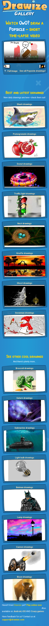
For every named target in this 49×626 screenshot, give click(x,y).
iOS (24, 611)
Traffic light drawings (24, 193)
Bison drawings (24, 577)
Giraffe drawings (24, 253)
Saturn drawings (24, 398)
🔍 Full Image (11, 71)
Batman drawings (24, 487)
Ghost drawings (24, 283)
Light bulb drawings (24, 457)
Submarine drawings (25, 428)
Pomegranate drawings (24, 134)
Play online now (34, 605)
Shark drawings (24, 104)
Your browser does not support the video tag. (24, 52)
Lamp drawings (24, 517)
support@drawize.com (13, 619)
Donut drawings (24, 164)
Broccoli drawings (24, 368)
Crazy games (37, 611)
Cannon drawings (24, 547)
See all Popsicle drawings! (32, 71)
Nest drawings (24, 223)
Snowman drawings (24, 313)
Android (17, 611)
